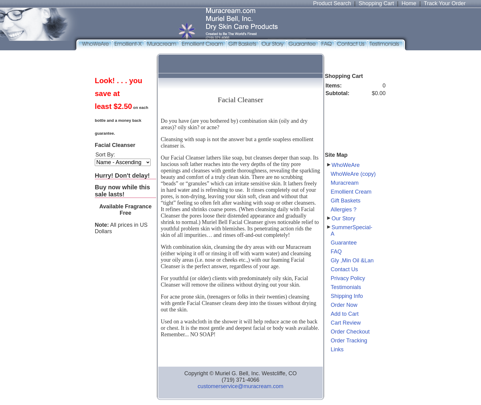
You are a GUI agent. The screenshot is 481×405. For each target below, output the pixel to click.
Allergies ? (343, 209)
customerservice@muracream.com (240, 386)
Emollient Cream (351, 192)
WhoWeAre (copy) (353, 174)
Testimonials (346, 287)
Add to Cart (345, 314)
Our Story (343, 218)
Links (337, 349)
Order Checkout (350, 332)
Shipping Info (347, 296)
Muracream (345, 183)
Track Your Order (445, 3)
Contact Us (344, 269)
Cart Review (346, 323)
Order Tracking (349, 341)
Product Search (332, 3)
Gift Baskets (345, 201)
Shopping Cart (376, 3)
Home (409, 3)
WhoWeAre (346, 165)
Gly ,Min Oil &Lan (352, 260)
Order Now (344, 305)
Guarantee (344, 243)
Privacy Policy (348, 278)
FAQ (336, 252)
